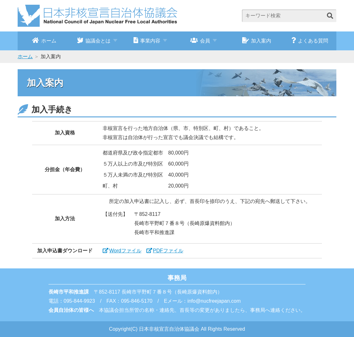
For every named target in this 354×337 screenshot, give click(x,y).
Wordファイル (125, 250)
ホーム (44, 40)
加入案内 (256, 40)
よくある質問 (309, 40)
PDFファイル (168, 250)
